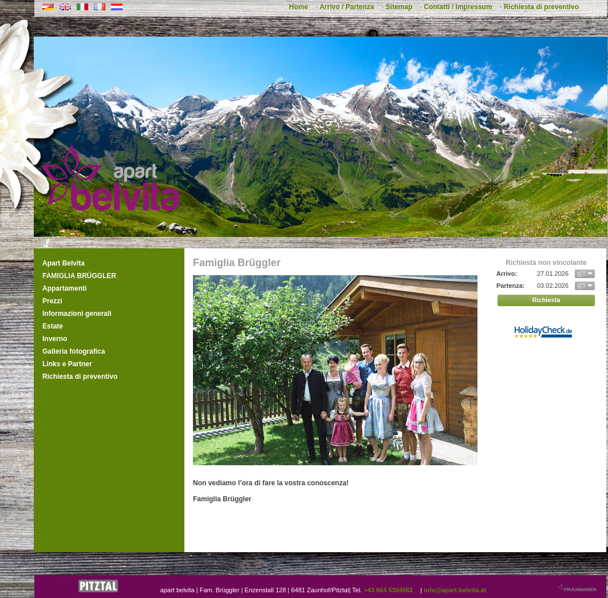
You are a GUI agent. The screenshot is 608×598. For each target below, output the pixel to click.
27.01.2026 (552, 273)
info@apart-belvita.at (455, 590)
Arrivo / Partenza (346, 7)
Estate (52, 326)
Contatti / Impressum (458, 7)
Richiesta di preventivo (541, 7)
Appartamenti (64, 288)
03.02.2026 (552, 285)
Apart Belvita (63, 263)
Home (298, 7)
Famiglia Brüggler (79, 276)
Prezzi (52, 301)
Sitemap (399, 7)
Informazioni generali (77, 314)
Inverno (54, 339)
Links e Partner (67, 364)
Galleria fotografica (73, 351)
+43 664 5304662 (388, 590)
